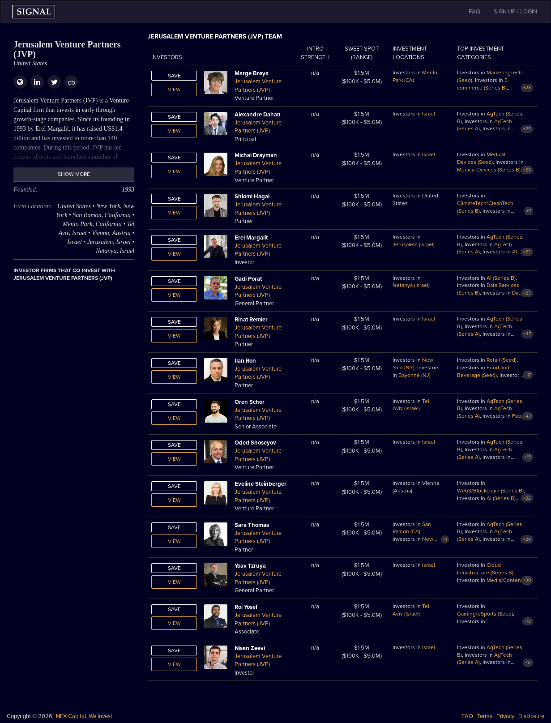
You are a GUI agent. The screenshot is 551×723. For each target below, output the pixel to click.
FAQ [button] (474, 11)
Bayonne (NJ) (414, 375)
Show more (74, 174)
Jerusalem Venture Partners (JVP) (258, 86)
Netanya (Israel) (411, 285)
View (174, 89)
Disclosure (531, 716)
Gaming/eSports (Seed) (485, 614)
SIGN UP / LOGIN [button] (515, 11)
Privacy (505, 716)
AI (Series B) (501, 278)
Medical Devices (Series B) (489, 170)
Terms (484, 716)
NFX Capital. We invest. (85, 716)
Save (174, 76)
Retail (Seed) (502, 360)
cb (71, 82)
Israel (428, 114)
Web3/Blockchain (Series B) (490, 491)
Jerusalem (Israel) (414, 244)
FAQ (467, 716)
